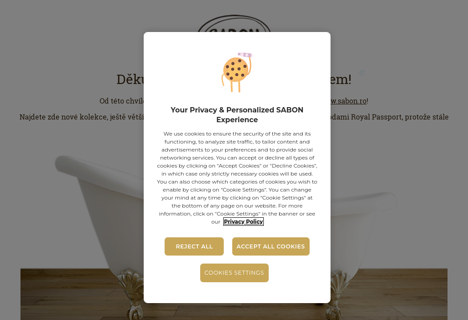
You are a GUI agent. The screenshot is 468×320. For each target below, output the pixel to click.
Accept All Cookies (271, 246)
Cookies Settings (234, 272)
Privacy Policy (243, 221)
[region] (237, 167)
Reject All (194, 246)
